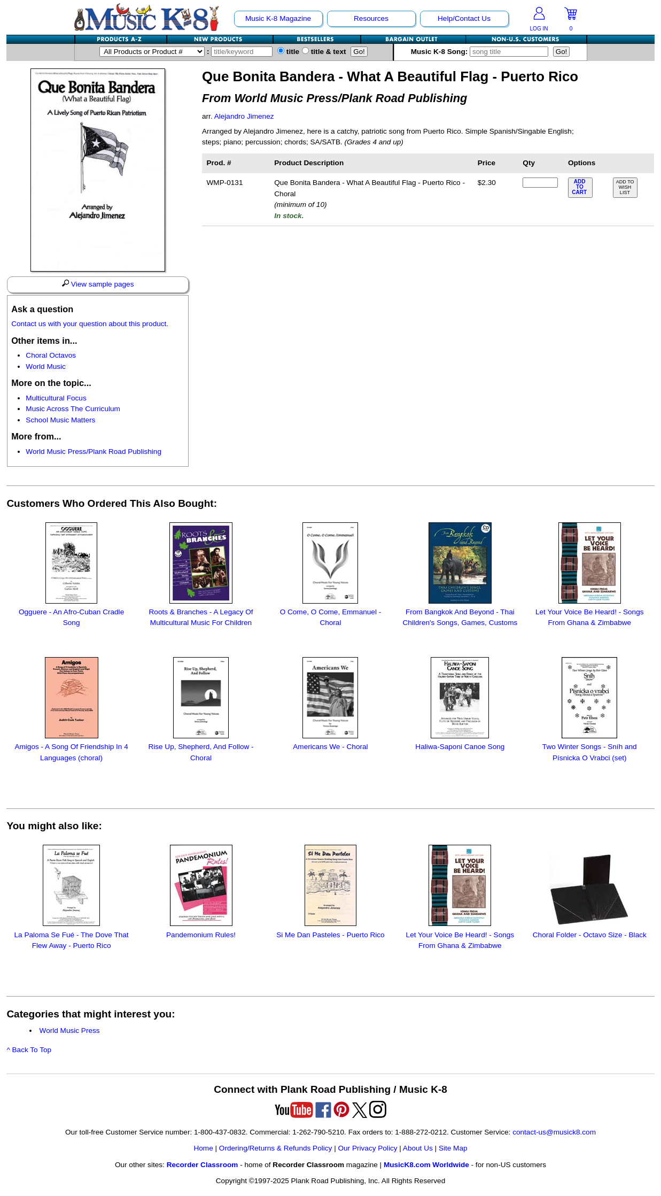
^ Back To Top (28, 1050)
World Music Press (70, 1031)
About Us (418, 1148)
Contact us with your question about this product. (89, 324)
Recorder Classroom (202, 1165)
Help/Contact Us (464, 18)
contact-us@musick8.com (554, 1132)
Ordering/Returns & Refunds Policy (275, 1148)
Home (203, 1148)
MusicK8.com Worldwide (426, 1165)
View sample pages (98, 284)
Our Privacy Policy (367, 1148)
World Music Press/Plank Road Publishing (93, 451)
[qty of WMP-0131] (540, 183)
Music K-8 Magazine (278, 18)
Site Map (453, 1148)
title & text (324, 52)
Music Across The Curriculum (73, 409)
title (288, 52)
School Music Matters (60, 420)
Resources (371, 18)
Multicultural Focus (56, 398)
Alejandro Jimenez (244, 116)
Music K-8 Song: (482, 52)
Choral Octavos (51, 355)
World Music (46, 366)
